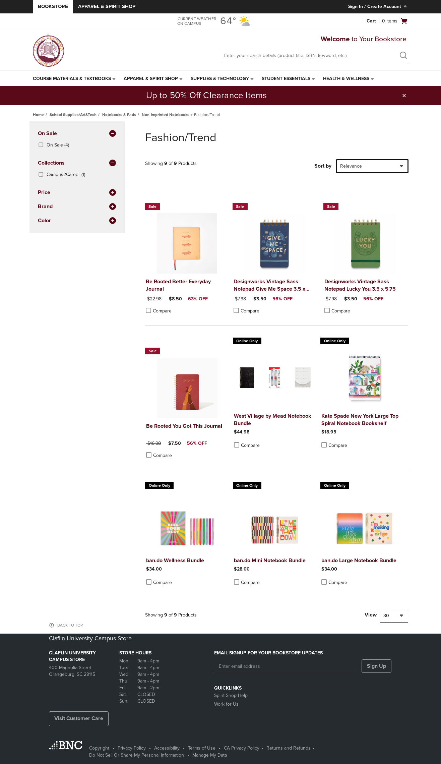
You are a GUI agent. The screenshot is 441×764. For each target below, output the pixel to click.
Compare (159, 311)
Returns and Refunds (288, 748)
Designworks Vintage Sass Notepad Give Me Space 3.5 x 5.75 (269, 285)
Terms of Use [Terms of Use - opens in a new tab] (201, 748)
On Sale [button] (77, 134)
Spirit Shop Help (231, 695)
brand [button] (77, 207)
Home (38, 114)
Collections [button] (77, 163)
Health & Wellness (346, 78)
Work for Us (226, 704)
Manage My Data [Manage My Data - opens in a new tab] (209, 755)
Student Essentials (286, 78)
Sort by (322, 166)
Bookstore (53, 6)
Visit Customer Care (78, 718)
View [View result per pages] (371, 614)
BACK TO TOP (70, 625)
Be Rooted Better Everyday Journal (178, 285)
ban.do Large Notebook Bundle (358, 560)
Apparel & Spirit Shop (106, 6)
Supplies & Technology (220, 78)
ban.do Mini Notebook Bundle (270, 560)
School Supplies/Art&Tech (73, 114)
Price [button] (77, 193)
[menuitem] (74, 78)
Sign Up (376, 666)
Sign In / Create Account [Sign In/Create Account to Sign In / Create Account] (378, 6)
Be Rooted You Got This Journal (184, 426)
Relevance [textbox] (351, 166)
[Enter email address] (285, 666)
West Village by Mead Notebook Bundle (272, 420)
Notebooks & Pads (119, 114)
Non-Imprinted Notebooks (165, 114)
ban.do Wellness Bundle (175, 560)
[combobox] (372, 166)
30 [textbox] (386, 616)
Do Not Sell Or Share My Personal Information (136, 755)
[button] (404, 95)
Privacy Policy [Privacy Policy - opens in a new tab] (132, 748)
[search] (403, 56)
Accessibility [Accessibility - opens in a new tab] (167, 748)
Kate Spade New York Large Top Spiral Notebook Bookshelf (359, 420)
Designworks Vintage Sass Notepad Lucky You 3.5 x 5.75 (360, 285)
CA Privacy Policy (241, 748)
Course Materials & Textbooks (72, 78)
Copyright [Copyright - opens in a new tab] (99, 748)
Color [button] (77, 221)
